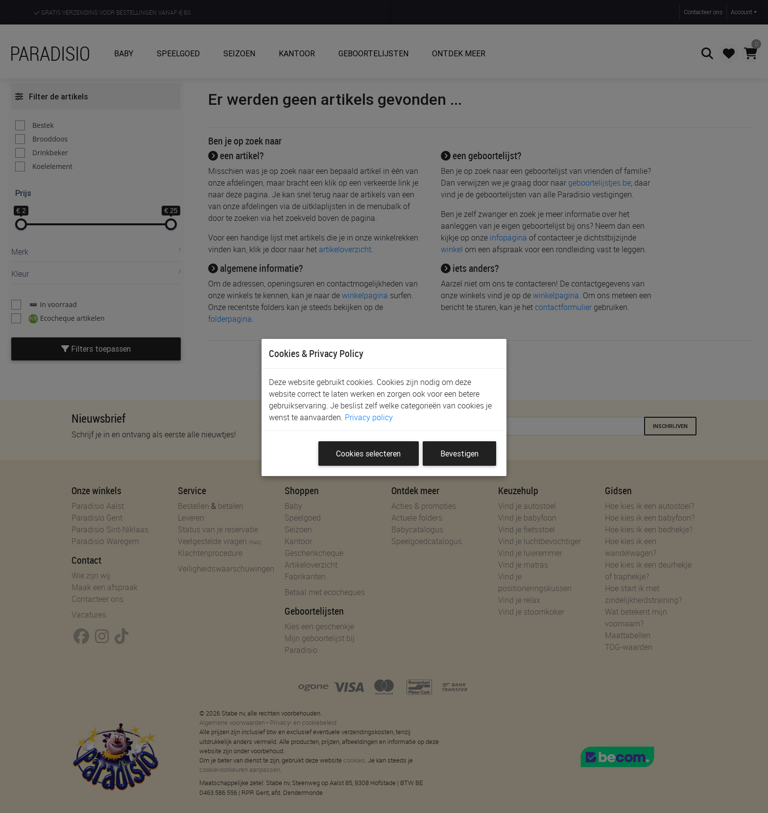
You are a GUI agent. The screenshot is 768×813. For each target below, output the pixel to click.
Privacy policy (369, 417)
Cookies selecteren (368, 453)
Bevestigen (459, 453)
